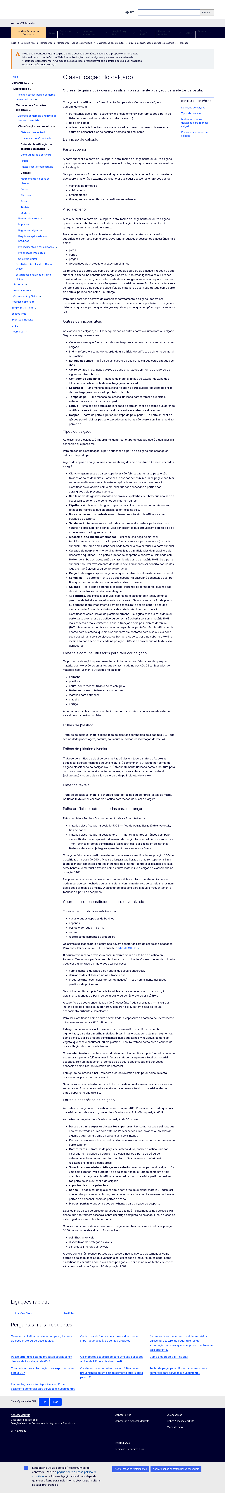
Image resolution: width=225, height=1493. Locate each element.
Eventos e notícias (169, 33)
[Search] (207, 12)
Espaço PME (144, 33)
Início (51, 32)
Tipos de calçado (191, 113)
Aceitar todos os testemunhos (131, 1469)
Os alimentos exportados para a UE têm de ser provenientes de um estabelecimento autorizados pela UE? (111, 1373)
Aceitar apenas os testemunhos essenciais (176, 1469)
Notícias (69, 1313)
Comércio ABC (69, 33)
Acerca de (204, 33)
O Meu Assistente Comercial (28, 33)
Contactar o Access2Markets (132, 1420)
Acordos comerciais (95, 33)
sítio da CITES (127, 948)
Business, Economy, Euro (130, 1449)
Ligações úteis (22, 1313)
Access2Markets (20, 1414)
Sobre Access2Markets (180, 1420)
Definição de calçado (193, 107)
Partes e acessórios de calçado (194, 134)
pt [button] (129, 12)
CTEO (189, 32)
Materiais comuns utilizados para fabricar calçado (194, 123)
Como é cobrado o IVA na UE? (169, 1356)
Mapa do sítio (175, 1427)
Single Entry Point (123, 33)
